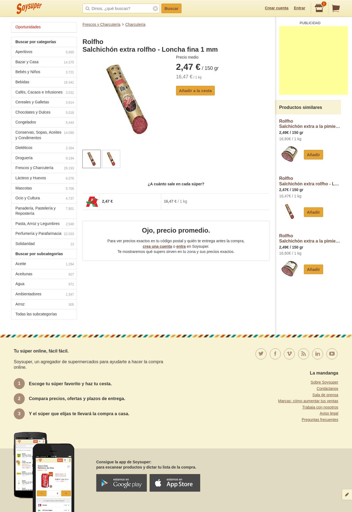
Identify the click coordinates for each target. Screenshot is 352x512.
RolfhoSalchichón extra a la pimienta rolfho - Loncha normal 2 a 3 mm (310, 238)
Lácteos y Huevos (44, 178)
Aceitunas (44, 274)
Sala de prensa (325, 395)
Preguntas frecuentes (320, 419)
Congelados (44, 123)
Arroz (44, 305)
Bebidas (44, 83)
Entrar (299, 8)
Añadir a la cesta (195, 90)
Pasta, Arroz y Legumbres (44, 224)
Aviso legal (329, 413)
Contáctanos (327, 388)
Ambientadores (44, 295)
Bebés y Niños (44, 72)
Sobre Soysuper (324, 382)
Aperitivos (44, 52)
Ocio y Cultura (44, 199)
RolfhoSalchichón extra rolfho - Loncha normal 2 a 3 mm (310, 181)
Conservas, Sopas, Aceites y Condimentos (44, 135)
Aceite (44, 264)
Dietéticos (44, 148)
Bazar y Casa (44, 62)
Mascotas (44, 189)
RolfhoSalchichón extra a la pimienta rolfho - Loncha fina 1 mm (310, 124)
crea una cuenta (157, 246)
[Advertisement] (313, 60)
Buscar (171, 8)
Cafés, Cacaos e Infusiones (44, 93)
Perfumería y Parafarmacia (44, 234)
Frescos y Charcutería (101, 24)
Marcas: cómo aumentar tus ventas (308, 401)
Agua (44, 284)
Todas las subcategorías (36, 314)
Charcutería (135, 24)
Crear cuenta (276, 8)
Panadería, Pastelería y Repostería (44, 211)
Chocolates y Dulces (44, 113)
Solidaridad (44, 244)
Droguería (44, 158)
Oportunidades (28, 27)
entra (181, 246)
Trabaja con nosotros (320, 407)
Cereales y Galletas (44, 103)
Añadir (313, 154)
